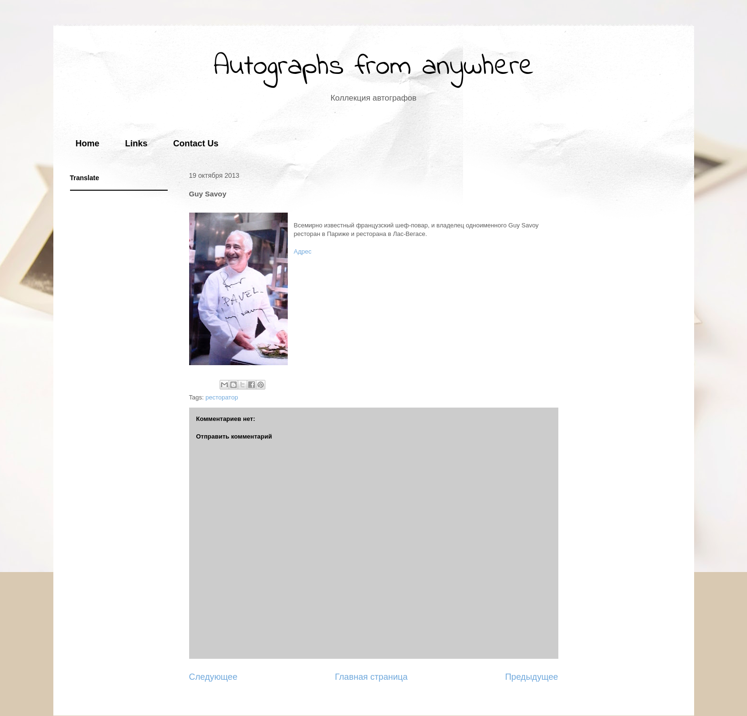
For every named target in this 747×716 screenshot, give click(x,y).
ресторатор (221, 397)
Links (136, 143)
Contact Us (196, 143)
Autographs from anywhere (373, 67)
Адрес (303, 251)
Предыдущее (531, 677)
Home (88, 143)
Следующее (213, 677)
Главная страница (371, 677)
